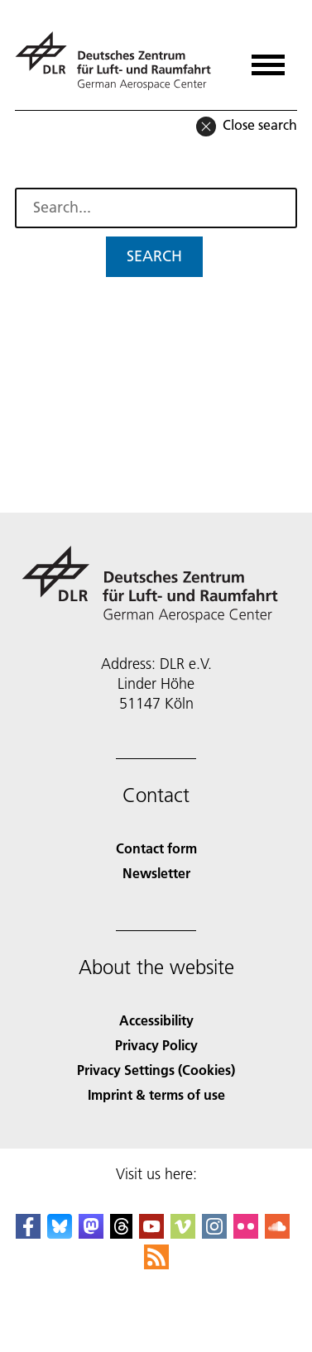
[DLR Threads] (121, 1233)
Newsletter (156, 872)
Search (154, 255)
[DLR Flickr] (245, 1233)
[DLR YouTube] (151, 1233)
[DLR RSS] (156, 1263)
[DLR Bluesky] (59, 1233)
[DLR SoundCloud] (277, 1233)
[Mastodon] (91, 1233)
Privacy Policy (156, 1044)
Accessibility (156, 1020)
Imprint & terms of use (156, 1094)
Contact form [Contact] (156, 848)
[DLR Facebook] (28, 1233)
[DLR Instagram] (214, 1233)
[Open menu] (268, 59)
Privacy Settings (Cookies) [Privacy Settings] (156, 1069)
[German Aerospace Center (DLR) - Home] (119, 60)
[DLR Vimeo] (182, 1233)
